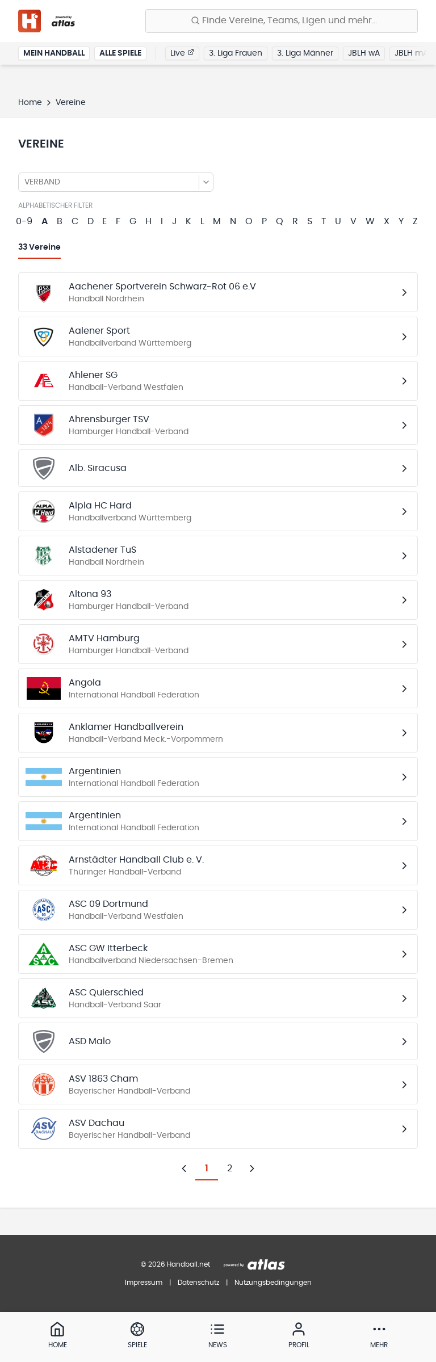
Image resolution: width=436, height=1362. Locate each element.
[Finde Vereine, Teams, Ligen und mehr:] (281, 21)
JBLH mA (411, 53)
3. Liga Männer (305, 53)
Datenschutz (198, 1282)
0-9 (24, 221)
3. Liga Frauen (235, 53)
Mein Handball (54, 53)
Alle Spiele (120, 53)
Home (30, 103)
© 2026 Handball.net (175, 1264)
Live (182, 53)
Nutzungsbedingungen (273, 1282)
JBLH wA (364, 53)
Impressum (143, 1282)
